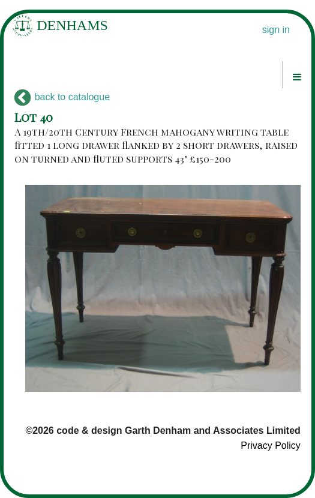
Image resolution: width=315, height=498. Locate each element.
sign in (276, 30)
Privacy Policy (271, 445)
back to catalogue (62, 97)
